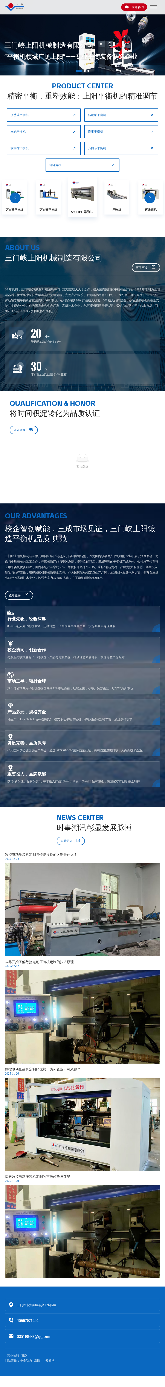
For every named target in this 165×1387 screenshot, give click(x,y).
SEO (24, 1355)
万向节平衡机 (121, 148)
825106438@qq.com (33, 1336)
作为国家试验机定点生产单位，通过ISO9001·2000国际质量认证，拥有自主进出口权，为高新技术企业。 (76, 750)
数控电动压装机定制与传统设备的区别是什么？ (41, 854)
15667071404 (27, 1320)
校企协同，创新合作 (26, 649)
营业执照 (13, 1355)
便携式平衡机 (43, 115)
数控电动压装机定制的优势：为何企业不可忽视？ (43, 1069)
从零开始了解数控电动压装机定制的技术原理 (39, 962)
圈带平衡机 (121, 132)
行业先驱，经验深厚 (26, 618)
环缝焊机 (82, 165)
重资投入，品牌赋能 (26, 774)
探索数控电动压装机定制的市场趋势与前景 (37, 1177)
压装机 (116, 209)
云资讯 (49, 1360)
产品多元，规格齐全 (26, 712)
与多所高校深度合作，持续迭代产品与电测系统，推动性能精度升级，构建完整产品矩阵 (66, 657)
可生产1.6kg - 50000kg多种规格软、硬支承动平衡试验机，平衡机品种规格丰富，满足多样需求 (69, 719)
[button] (79, 71)
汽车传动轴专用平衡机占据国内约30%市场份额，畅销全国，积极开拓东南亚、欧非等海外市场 (70, 688)
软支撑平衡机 (43, 148)
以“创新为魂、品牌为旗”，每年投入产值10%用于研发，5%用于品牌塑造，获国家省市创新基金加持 (73, 781)
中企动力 (26, 1360)
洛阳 (37, 1360)
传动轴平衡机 (121, 115)
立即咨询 (134, 7)
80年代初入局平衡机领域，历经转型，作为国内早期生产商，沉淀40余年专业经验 (61, 626)
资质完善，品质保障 (26, 743)
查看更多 (146, 267)
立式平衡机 (43, 132)
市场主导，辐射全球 (26, 681)
